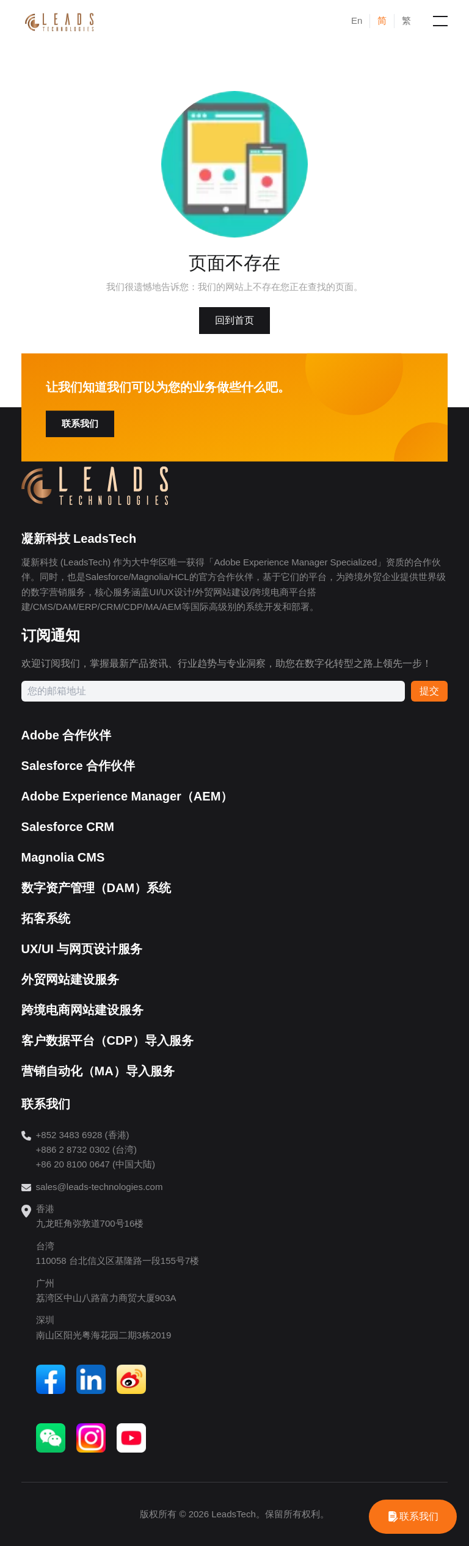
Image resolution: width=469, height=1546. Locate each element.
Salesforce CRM (67, 826)
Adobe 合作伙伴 (66, 735)
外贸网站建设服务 (70, 979)
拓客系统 (45, 918)
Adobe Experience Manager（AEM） (127, 796)
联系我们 (80, 423)
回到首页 (234, 320)
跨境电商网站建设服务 (82, 1010)
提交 (429, 691)
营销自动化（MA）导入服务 (98, 1071)
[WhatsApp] (413, 1517)
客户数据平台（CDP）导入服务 (107, 1040)
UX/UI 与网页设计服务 (82, 949)
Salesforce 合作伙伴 (78, 765)
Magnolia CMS (63, 857)
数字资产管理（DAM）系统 (96, 888)
